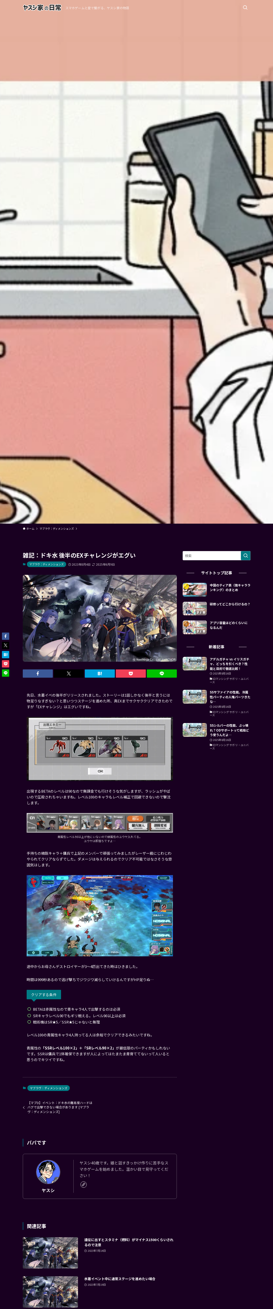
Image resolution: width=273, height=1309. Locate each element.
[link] (83, 1184)
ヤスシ (48, 1190)
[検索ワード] (216, 555)
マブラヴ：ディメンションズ (46, 564)
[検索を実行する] (245, 555)
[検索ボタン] (245, 8)
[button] (38, 673)
